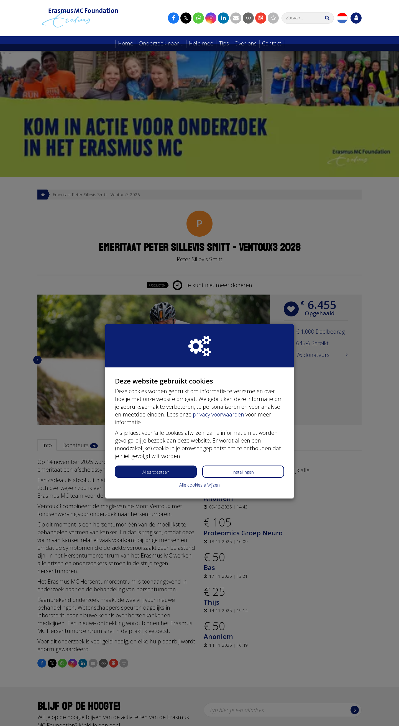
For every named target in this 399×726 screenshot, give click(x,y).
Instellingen (243, 428)
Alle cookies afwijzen (199, 441)
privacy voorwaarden (218, 370)
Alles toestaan (155, 428)
